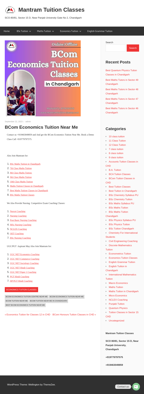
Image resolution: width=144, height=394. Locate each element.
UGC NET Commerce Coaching (24, 259)
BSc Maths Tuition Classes (22, 195)
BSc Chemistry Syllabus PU (123, 195)
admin (28, 121)
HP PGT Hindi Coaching (21, 281)
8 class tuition (116, 153)
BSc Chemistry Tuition (120, 199)
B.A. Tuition (115, 170)
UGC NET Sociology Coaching (24, 263)
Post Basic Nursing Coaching (23, 220)
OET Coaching (17, 233)
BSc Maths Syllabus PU (121, 203)
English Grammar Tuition (99, 31)
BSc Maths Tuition (118, 207)
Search (109, 42)
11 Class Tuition (117, 140)
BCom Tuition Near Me (17, 301)
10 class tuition (117, 136)
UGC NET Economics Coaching (25, 254)
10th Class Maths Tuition (21, 181)
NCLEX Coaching (18, 229)
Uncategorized (116, 320)
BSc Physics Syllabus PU (122, 220)
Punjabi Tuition (117, 304)
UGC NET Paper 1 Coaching (23, 272)
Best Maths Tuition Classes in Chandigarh (29, 190)
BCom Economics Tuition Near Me (67, 297)
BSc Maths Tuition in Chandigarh (25, 164)
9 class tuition (116, 157)
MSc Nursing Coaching (20, 225)
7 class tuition (116, 149)
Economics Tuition (70, 31)
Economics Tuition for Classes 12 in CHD (28, 314)
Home (7, 31)
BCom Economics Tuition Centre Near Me (27, 297)
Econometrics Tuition (120, 253)
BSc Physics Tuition (119, 224)
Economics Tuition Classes (21, 290)
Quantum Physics (118, 308)
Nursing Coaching (18, 216)
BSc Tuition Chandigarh (121, 228)
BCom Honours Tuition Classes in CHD (73, 314)
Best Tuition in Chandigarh (123, 191)
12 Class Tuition (117, 145)
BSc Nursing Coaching (20, 238)
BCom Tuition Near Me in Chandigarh (48, 301)
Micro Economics (118, 295)
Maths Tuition (45, 31)
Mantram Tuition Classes (51, 10)
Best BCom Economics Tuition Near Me (25, 305)
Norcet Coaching (17, 211)
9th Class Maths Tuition (21, 177)
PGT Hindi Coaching (19, 276)
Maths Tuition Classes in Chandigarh (26, 186)
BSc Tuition (24, 31)
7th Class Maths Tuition (21, 168)
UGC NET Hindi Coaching (22, 268)
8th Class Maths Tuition (21, 173)
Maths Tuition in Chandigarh (124, 291)
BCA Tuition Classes (119, 174)
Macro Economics (118, 283)
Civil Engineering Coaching (123, 241)
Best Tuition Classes (119, 186)
